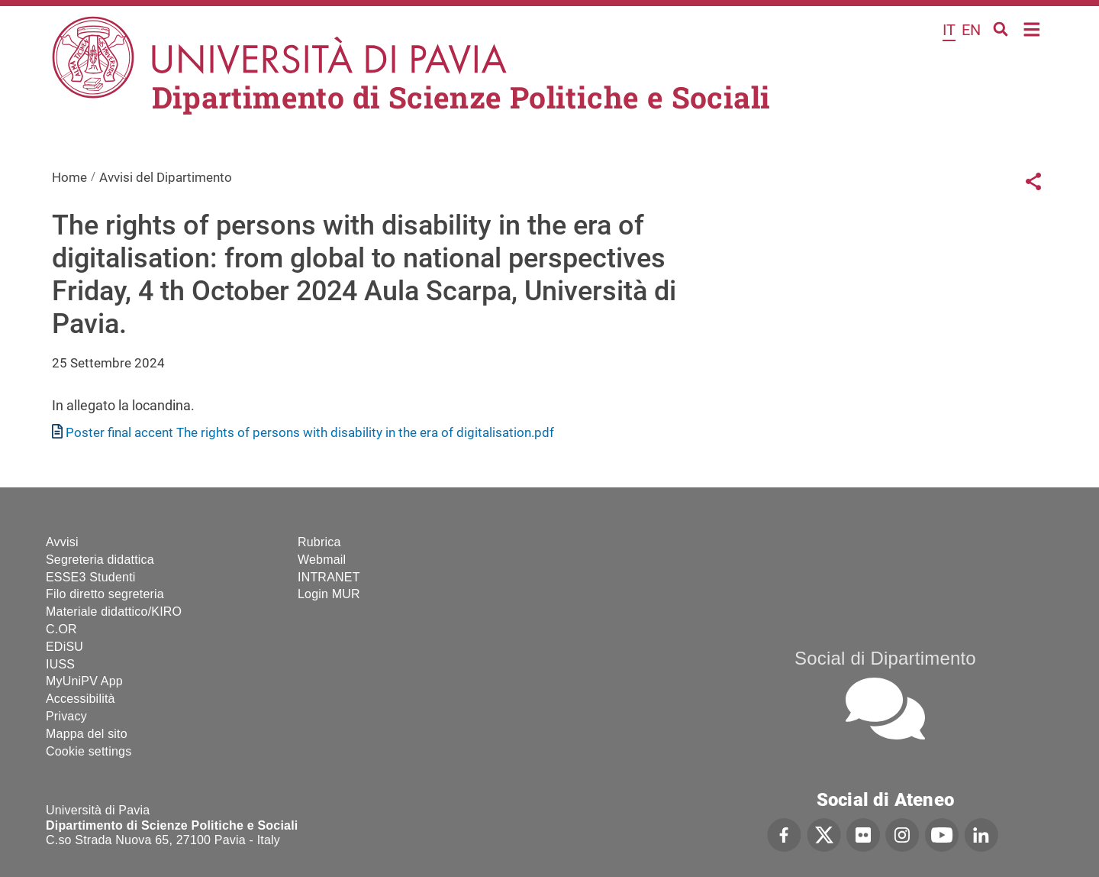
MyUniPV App (84, 681)
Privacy (66, 716)
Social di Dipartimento (885, 658)
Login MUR (329, 593)
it (949, 30)
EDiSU (64, 646)
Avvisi (62, 542)
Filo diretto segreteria (105, 593)
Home (1032, 27)
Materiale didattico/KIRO (114, 611)
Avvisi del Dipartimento (165, 177)
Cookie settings (88, 751)
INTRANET (329, 577)
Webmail (322, 559)
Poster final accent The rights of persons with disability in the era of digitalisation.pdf (310, 432)
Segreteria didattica (100, 559)
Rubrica (319, 542)
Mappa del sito (86, 733)
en (971, 30)
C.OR (61, 629)
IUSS (60, 664)
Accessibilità (80, 698)
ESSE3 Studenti (91, 577)
